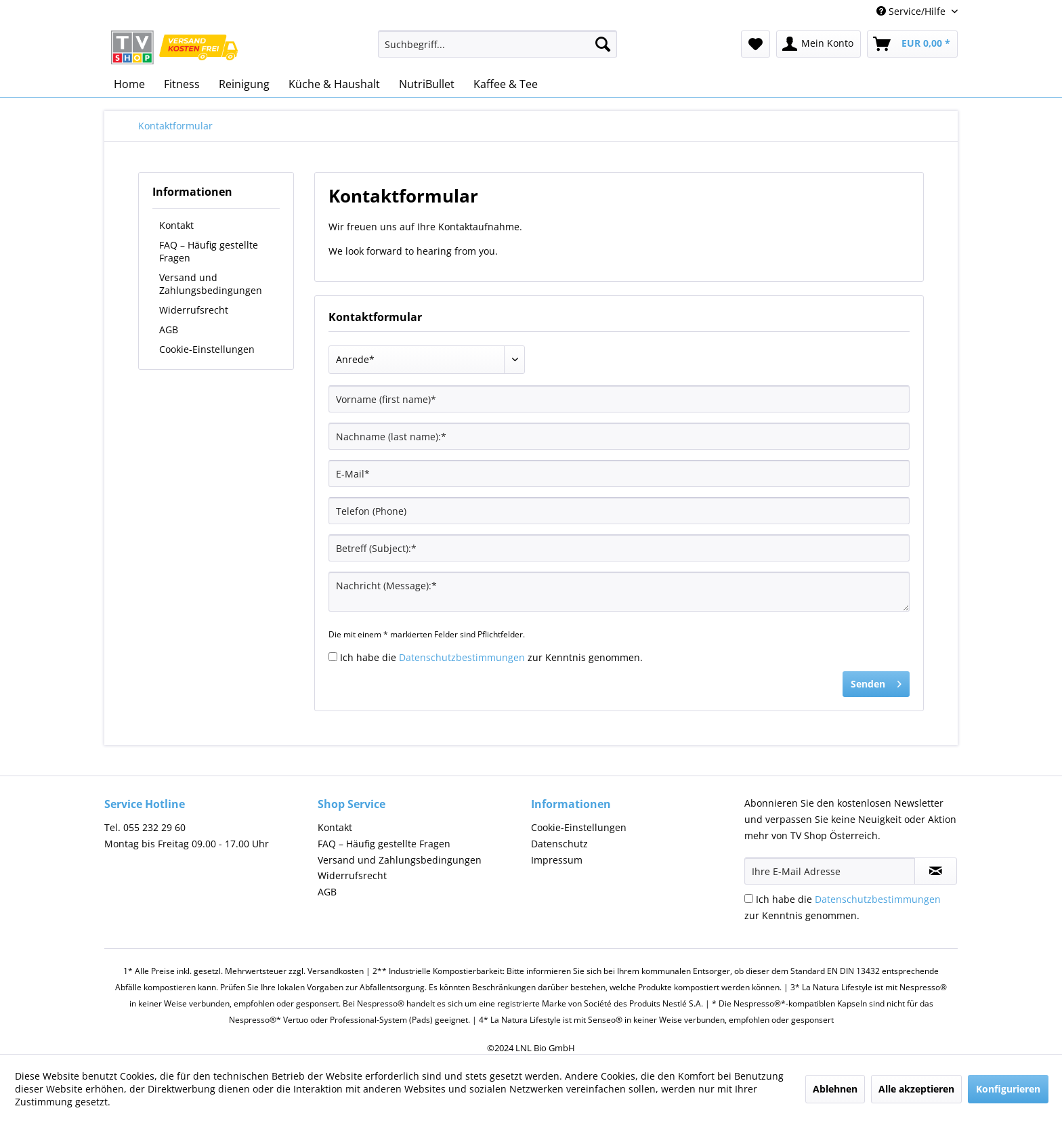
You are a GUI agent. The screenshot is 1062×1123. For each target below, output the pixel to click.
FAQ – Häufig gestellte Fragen (208, 251)
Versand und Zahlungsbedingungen (210, 284)
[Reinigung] (244, 84)
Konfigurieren (1008, 1088)
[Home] (129, 84)
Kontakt (176, 225)
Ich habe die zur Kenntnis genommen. (491, 657)
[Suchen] (603, 44)
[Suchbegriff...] (497, 44)
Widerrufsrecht (193, 309)
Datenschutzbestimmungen (462, 657)
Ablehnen (835, 1088)
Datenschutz (559, 843)
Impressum (556, 859)
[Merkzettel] (755, 44)
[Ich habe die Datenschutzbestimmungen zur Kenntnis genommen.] (332, 656)
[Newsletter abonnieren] (935, 871)
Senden (876, 681)
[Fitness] (181, 84)
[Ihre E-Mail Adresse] (829, 871)
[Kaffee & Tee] (505, 84)
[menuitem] (497, 50)
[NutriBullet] (426, 84)
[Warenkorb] (912, 44)
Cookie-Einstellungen (207, 349)
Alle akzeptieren (916, 1088)
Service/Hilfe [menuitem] (912, 11)
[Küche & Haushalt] (334, 84)
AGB (168, 329)
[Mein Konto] (818, 44)
